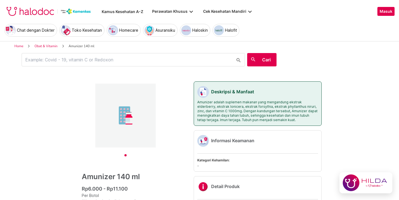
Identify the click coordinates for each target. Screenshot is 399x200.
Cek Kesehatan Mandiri (228, 11)
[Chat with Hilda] (365, 182)
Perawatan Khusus (173, 11)
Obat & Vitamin (45, 46)
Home (18, 46)
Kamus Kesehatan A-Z (122, 11)
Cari (266, 59)
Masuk (386, 11)
